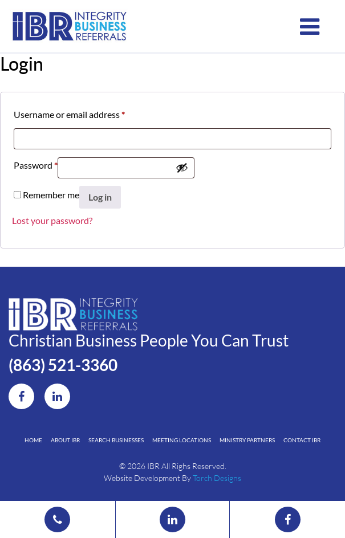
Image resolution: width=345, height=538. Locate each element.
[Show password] (182, 167)
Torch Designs (217, 478)
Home (33, 440)
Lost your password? (52, 220)
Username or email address (69, 112)
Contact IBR (301, 440)
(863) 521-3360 (63, 364)
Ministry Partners (247, 440)
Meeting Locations (181, 440)
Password (36, 163)
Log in (100, 196)
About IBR (65, 440)
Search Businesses (116, 440)
